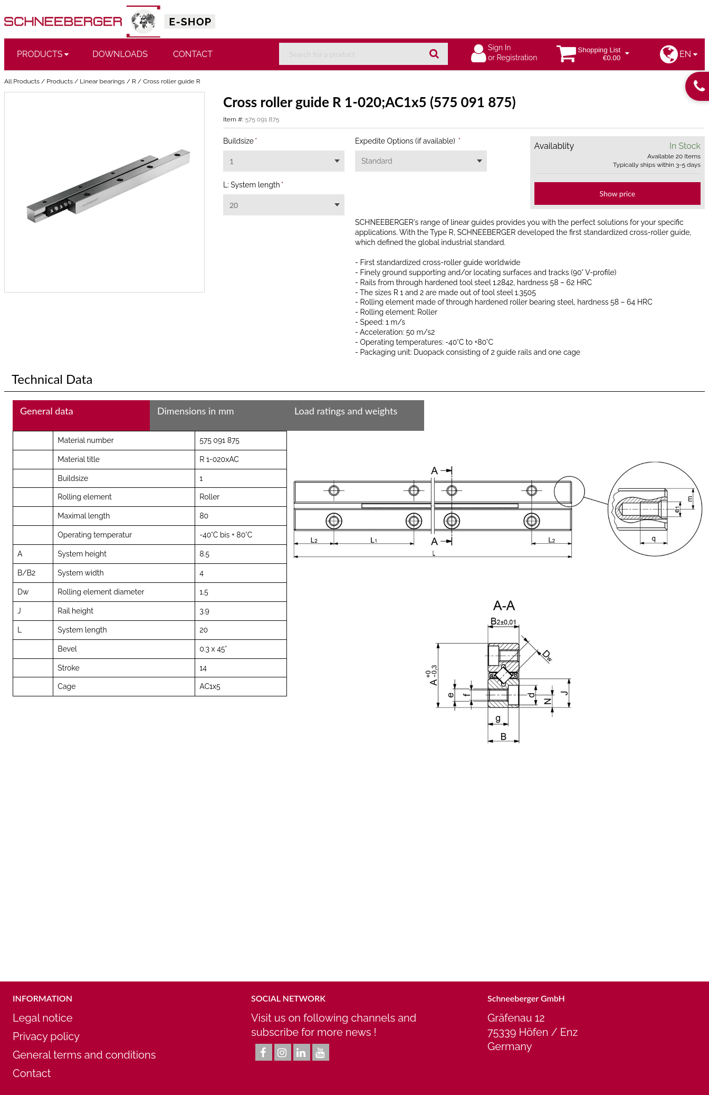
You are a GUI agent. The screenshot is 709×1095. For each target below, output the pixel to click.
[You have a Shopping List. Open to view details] (602, 54)
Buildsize (240, 141)
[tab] (354, 581)
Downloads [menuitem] (120, 54)
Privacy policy (46, 1036)
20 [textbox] (233, 205)
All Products (22, 81)
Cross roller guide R (171, 81)
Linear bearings (102, 81)
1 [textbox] (231, 161)
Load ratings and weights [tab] (345, 411)
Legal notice (42, 1018)
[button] (681, 54)
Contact (32, 1073)
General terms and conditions (84, 1055)
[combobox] (363, 54)
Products (59, 81)
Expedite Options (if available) (408, 141)
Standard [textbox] (376, 161)
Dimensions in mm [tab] (195, 411)
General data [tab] (46, 411)
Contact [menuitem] (193, 54)
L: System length (253, 185)
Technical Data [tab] (52, 378)
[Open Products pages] (71, 54)
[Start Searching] (434, 54)
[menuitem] (42, 54)
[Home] (109, 14)
